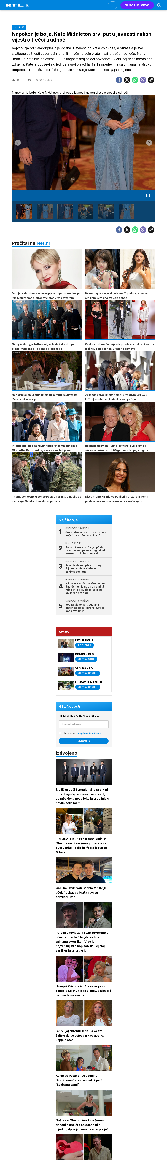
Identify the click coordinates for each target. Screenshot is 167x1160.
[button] (24, 211)
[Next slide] (149, 143)
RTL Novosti (69, 706)
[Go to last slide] (18, 143)
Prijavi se (84, 741)
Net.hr (43, 243)
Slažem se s (82, 733)
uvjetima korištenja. (89, 733)
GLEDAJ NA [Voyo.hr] (137, 5)
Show (64, 632)
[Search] (159, 5)
